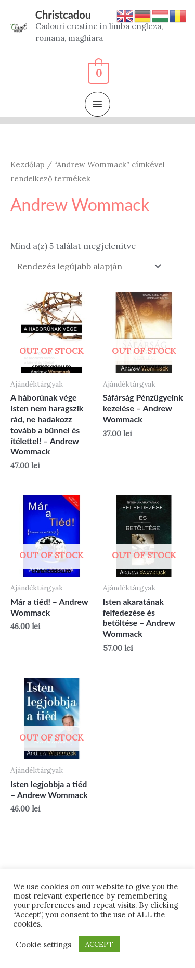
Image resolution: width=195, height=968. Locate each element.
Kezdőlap (27, 164)
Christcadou (63, 14)
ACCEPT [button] (99, 944)
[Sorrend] (87, 266)
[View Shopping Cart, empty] (97, 71)
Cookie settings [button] (43, 944)
